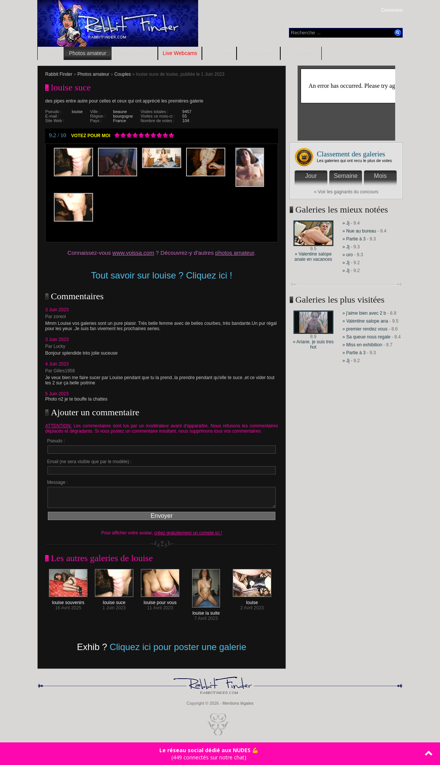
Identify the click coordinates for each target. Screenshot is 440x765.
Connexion (392, 10)
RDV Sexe (219, 53)
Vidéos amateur (134, 53)
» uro (347, 254)
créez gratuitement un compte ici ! (188, 533)
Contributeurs (301, 53)
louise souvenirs (68, 600)
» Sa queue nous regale (366, 337)
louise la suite (206, 611)
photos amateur (234, 252)
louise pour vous (160, 600)
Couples (122, 74)
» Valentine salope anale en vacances (313, 256)
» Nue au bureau (359, 231)
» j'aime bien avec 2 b (364, 313)
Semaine (346, 176)
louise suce (114, 600)
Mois (380, 176)
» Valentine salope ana (365, 321)
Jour (311, 176)
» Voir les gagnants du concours (346, 191)
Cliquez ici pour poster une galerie (178, 647)
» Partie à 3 (353, 239)
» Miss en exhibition (362, 344)
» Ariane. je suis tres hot (313, 344)
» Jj (346, 223)
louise (252, 600)
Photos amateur (87, 53)
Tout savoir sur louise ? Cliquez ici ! (161, 275)
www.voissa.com (133, 252)
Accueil (50, 53)
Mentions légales (238, 703)
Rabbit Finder (58, 74)
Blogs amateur (258, 53)
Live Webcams (180, 53)
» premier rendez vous (364, 329)
